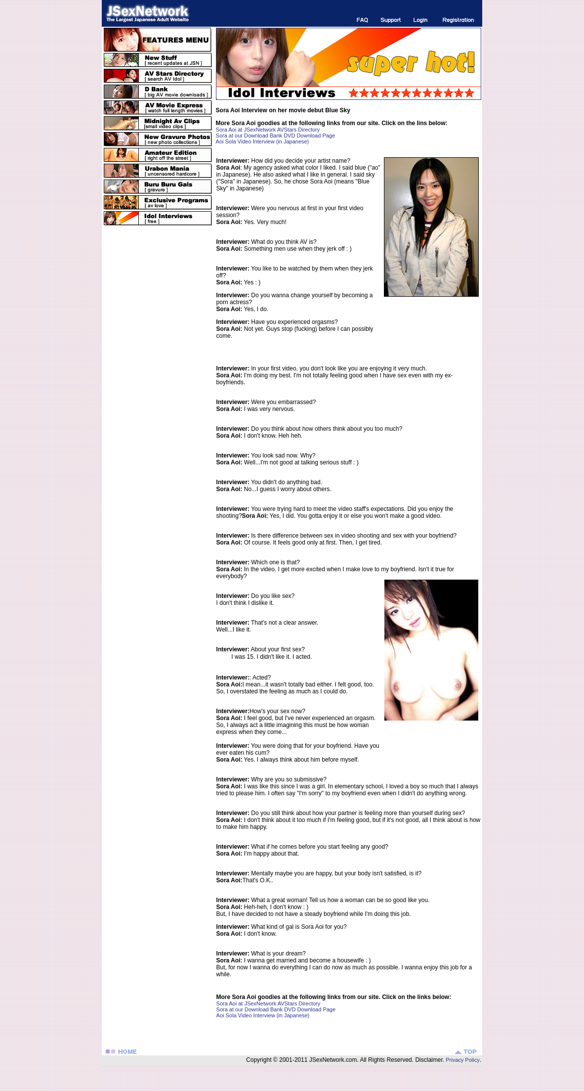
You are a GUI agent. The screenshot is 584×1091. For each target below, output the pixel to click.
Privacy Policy (462, 1060)
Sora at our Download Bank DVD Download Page (275, 135)
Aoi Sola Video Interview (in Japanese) (262, 141)
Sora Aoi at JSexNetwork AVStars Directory (268, 130)
